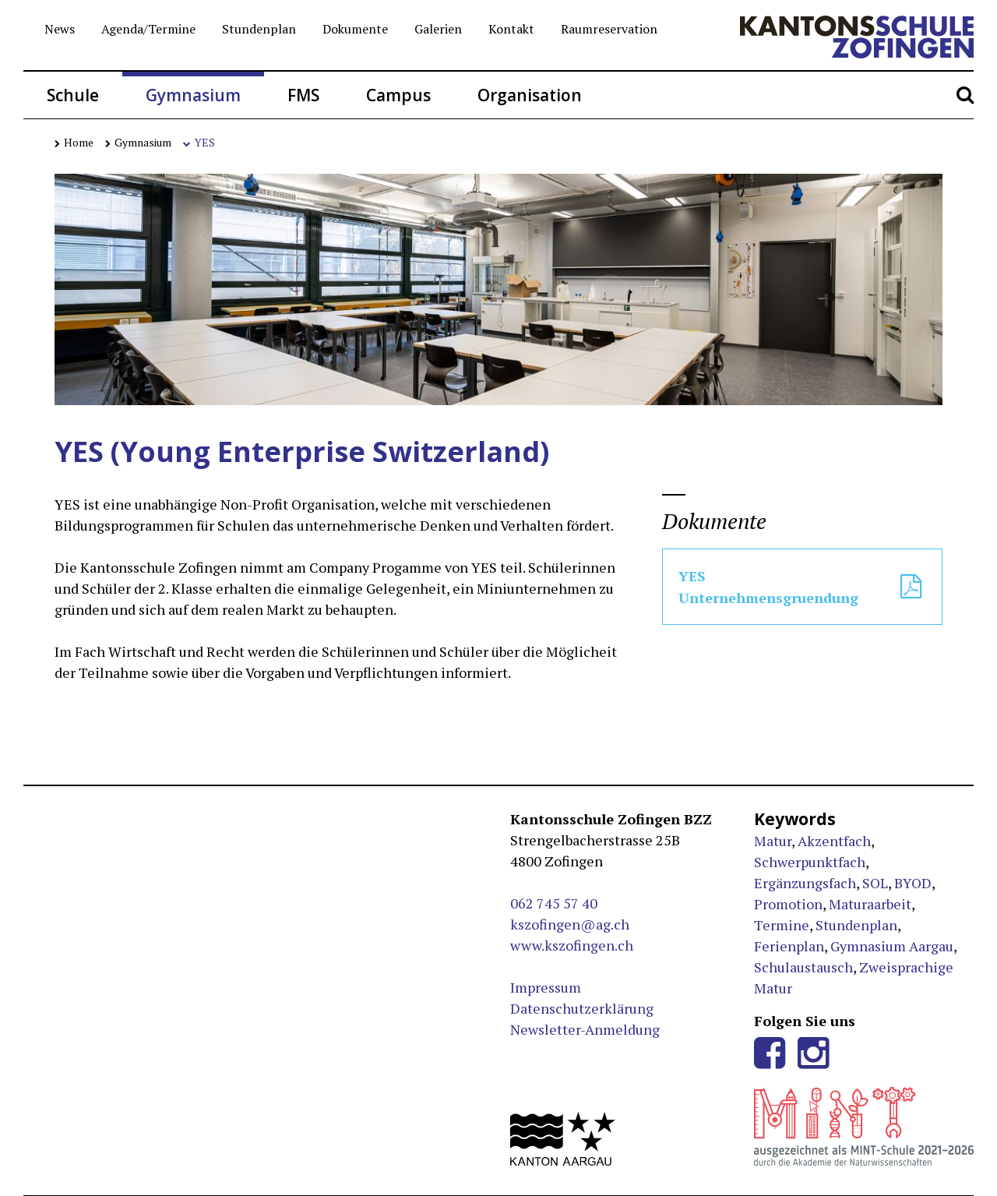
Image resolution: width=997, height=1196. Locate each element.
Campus (398, 95)
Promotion (788, 903)
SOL (875, 882)
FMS (303, 95)
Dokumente (355, 28)
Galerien (438, 28)
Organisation (529, 95)
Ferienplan (789, 946)
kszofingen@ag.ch (569, 924)
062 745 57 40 (553, 903)
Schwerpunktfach (809, 861)
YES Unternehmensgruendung (802, 586)
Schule (73, 95)
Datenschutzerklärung (582, 1008)
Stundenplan (259, 28)
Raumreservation (609, 28)
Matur (772, 840)
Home (74, 142)
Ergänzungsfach (805, 882)
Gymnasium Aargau (891, 946)
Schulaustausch (803, 967)
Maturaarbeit (870, 903)
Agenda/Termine (148, 28)
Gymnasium (193, 95)
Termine (781, 925)
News (59, 28)
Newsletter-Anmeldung (585, 1029)
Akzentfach (834, 840)
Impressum (545, 987)
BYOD (913, 882)
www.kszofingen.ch (571, 945)
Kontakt (511, 28)
